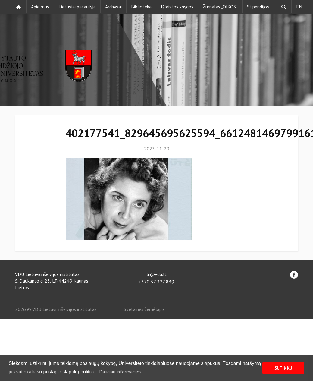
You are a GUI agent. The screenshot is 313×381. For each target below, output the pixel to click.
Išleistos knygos (177, 7)
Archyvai (113, 7)
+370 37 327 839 (156, 282)
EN (299, 7)
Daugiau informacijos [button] (120, 372)
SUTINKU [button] (283, 368)
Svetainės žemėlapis (144, 309)
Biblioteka (141, 7)
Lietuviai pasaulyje (77, 7)
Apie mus (40, 7)
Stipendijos (258, 7)
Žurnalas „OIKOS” (220, 7)
